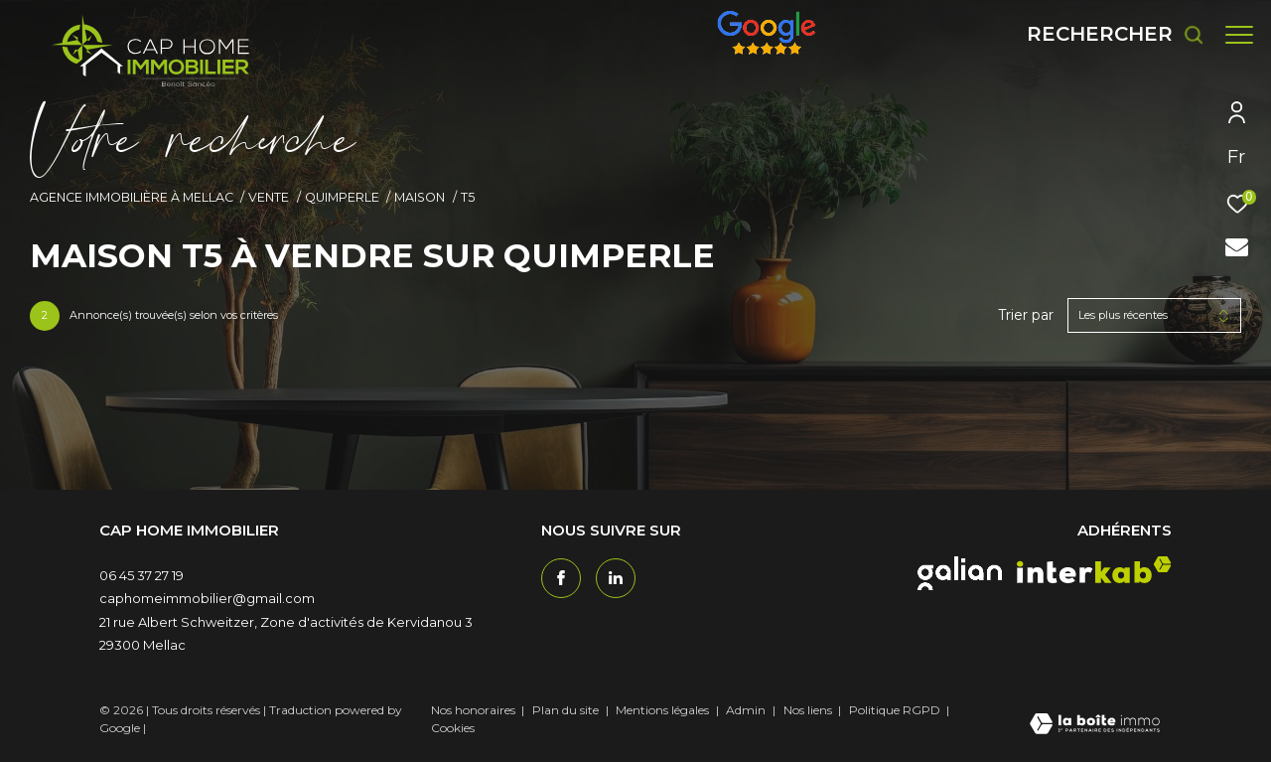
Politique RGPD (894, 709)
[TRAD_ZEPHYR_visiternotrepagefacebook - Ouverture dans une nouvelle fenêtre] (561, 578)
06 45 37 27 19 (141, 575)
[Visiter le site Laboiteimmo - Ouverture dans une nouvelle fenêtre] (1095, 725)
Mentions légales (664, 709)
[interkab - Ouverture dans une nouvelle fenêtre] (1094, 569)
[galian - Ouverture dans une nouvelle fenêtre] (960, 573)
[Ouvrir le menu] (1239, 35)
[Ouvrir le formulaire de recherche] (1106, 34)
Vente (268, 197)
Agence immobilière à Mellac (131, 197)
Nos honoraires (473, 709)
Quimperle (342, 197)
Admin (747, 709)
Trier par (1026, 315)
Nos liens (809, 709)
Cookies (453, 728)
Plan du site (567, 709)
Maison (419, 197)
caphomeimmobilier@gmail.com (207, 598)
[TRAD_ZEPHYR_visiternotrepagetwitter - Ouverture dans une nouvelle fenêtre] (616, 578)
